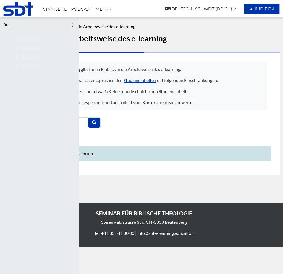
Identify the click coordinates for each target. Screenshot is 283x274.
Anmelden (262, 9)
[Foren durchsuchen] (137, 149)
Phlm (90, 26)
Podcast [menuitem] (81, 9)
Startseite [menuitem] (55, 9)
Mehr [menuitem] (102, 9)
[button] (200, 9)
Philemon (148, 69)
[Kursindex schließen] (5, 24)
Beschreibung (114, 26)
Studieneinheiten (217, 86)
